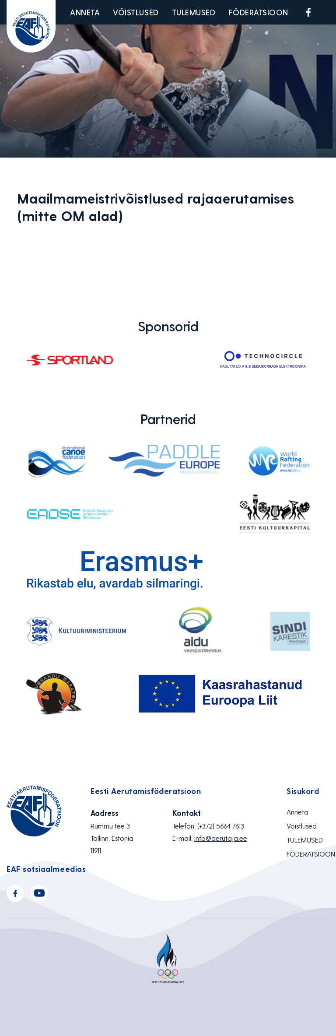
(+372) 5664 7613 (220, 826)
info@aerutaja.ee (220, 838)
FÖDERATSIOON (258, 12)
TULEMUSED (194, 12)
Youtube (329, 12)
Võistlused (135, 12)
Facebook (308, 12)
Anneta (85, 12)
